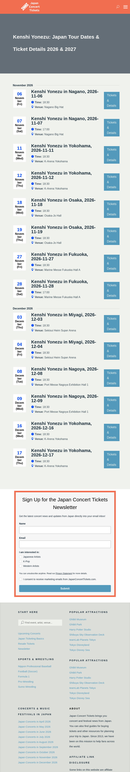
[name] (65, 530)
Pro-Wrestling (26, 681)
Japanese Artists (32, 556)
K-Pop (26, 561)
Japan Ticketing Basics (31, 638)
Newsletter (24, 648)
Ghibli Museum (77, 619)
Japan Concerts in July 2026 (34, 736)
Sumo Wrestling (27, 686)
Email (22, 538)
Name (22, 523)
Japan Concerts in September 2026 (38, 747)
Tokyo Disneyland (79, 644)
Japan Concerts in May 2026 (34, 726)
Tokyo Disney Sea (79, 649)
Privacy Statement (64, 573)
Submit (65, 588)
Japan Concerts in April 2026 (34, 721)
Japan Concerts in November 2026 (37, 757)
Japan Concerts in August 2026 (35, 742)
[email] (65, 544)
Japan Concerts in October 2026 (36, 752)
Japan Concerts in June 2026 (34, 731)
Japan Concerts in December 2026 (37, 762)
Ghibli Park (75, 624)
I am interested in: (29, 552)
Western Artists (31, 566)
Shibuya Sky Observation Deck (86, 634)
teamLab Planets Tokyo (82, 639)
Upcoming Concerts (29, 633)
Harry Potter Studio (80, 629)
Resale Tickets (26, 643)
